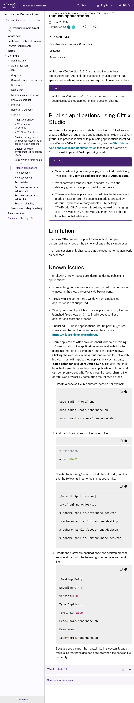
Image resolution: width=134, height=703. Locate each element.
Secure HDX (22, 182)
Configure (13, 55)
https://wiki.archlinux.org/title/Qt (74, 334)
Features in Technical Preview (25, 41)
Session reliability (24, 203)
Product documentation (30, 6)
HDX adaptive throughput (22, 126)
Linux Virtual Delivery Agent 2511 (23, 30)
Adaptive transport (25, 119)
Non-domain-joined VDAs (25, 95)
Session (15, 114)
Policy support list (21, 100)
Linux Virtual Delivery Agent (65, 13)
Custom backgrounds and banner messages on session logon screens (28, 140)
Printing (15, 104)
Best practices (16, 213)
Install (11, 50)
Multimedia (17, 90)
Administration (19, 60)
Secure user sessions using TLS (26, 197)
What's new (14, 36)
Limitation (56, 50)
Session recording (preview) (26, 208)
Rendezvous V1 (23, 172)
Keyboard (16, 85)
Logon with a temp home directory (28, 161)
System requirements (19, 46)
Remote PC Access (22, 109)
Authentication (19, 65)
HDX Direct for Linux (26, 132)
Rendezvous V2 (23, 177)
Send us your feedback (60, 680)
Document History (21, 218)
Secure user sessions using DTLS (26, 189)
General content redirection (26, 80)
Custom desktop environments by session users (28, 151)
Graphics (16, 75)
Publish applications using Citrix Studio (73, 44)
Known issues (59, 57)
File (13, 70)
